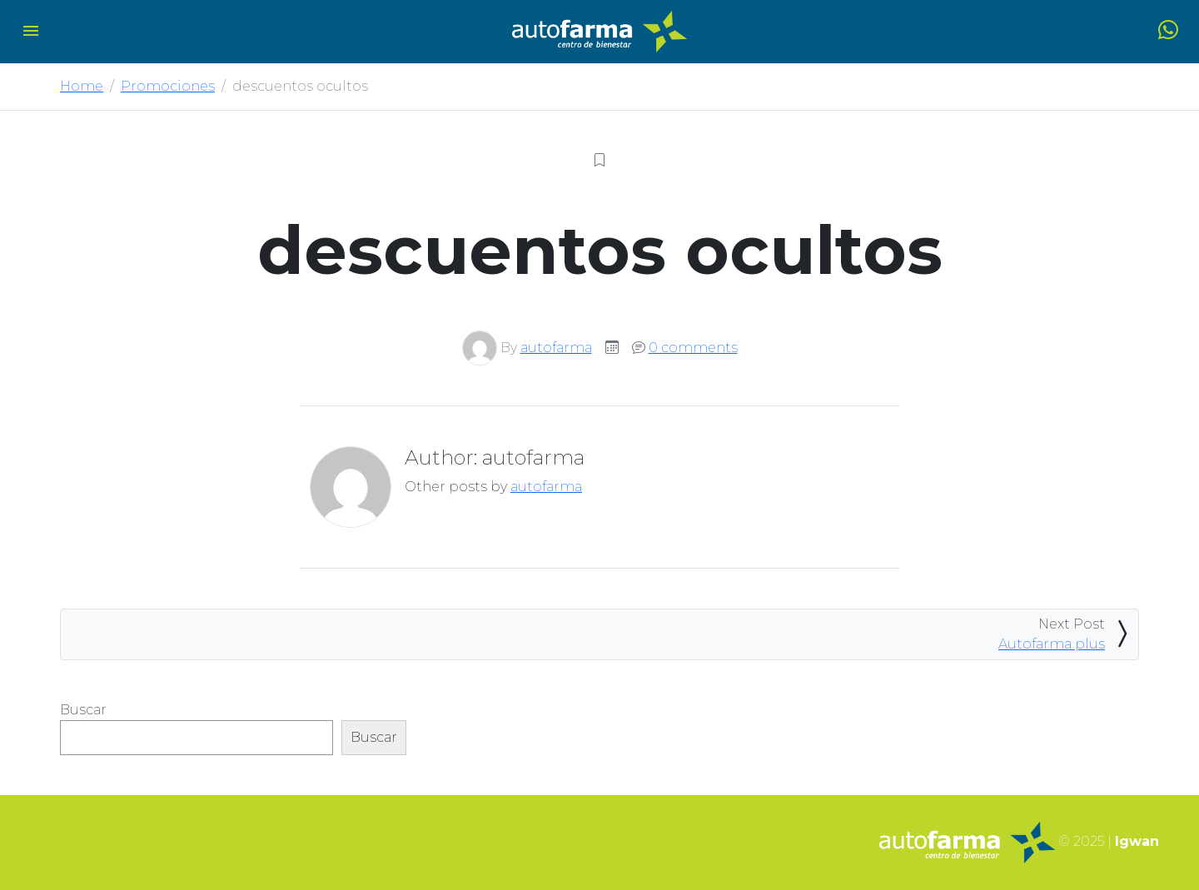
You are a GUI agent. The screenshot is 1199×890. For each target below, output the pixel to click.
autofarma (556, 348)
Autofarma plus (1051, 644)
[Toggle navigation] (31, 32)
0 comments (693, 348)
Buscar (83, 710)
